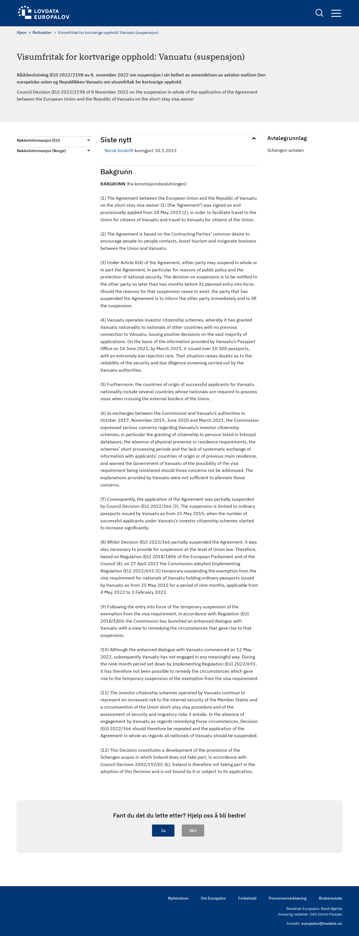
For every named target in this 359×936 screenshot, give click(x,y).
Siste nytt (116, 139)
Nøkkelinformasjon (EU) (38, 140)
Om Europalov (213, 898)
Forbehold (247, 898)
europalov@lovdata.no (322, 923)
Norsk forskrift (119, 150)
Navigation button (336, 13)
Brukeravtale (330, 898)
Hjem (21, 32)
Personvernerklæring (288, 898)
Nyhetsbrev (178, 898)
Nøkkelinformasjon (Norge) (41, 150)
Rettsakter (42, 32)
